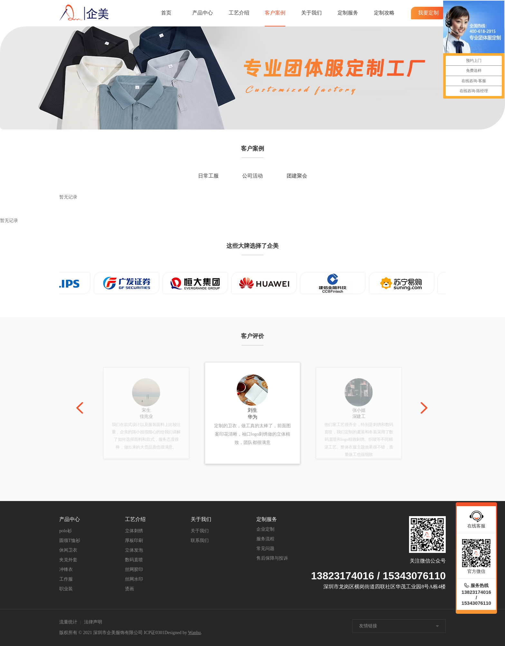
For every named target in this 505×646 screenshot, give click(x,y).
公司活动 (252, 175)
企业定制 (265, 529)
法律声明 (93, 622)
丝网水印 (134, 579)
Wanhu (194, 632)
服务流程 (265, 538)
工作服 (66, 579)
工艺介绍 (239, 12)
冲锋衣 (66, 569)
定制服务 (348, 12)
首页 (166, 12)
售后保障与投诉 (272, 558)
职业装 (66, 588)
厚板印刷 (134, 540)
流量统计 (68, 622)
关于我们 (311, 12)
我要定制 (428, 12)
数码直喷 (134, 559)
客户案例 (275, 12)
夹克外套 (68, 559)
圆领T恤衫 (69, 540)
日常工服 (208, 175)
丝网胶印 (134, 569)
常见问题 (265, 548)
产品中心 (202, 12)
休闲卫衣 (68, 550)
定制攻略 (384, 12)
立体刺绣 (134, 530)
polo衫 (65, 530)
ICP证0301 (154, 632)
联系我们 (200, 540)
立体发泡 (134, 550)
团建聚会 (297, 175)
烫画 (129, 588)
